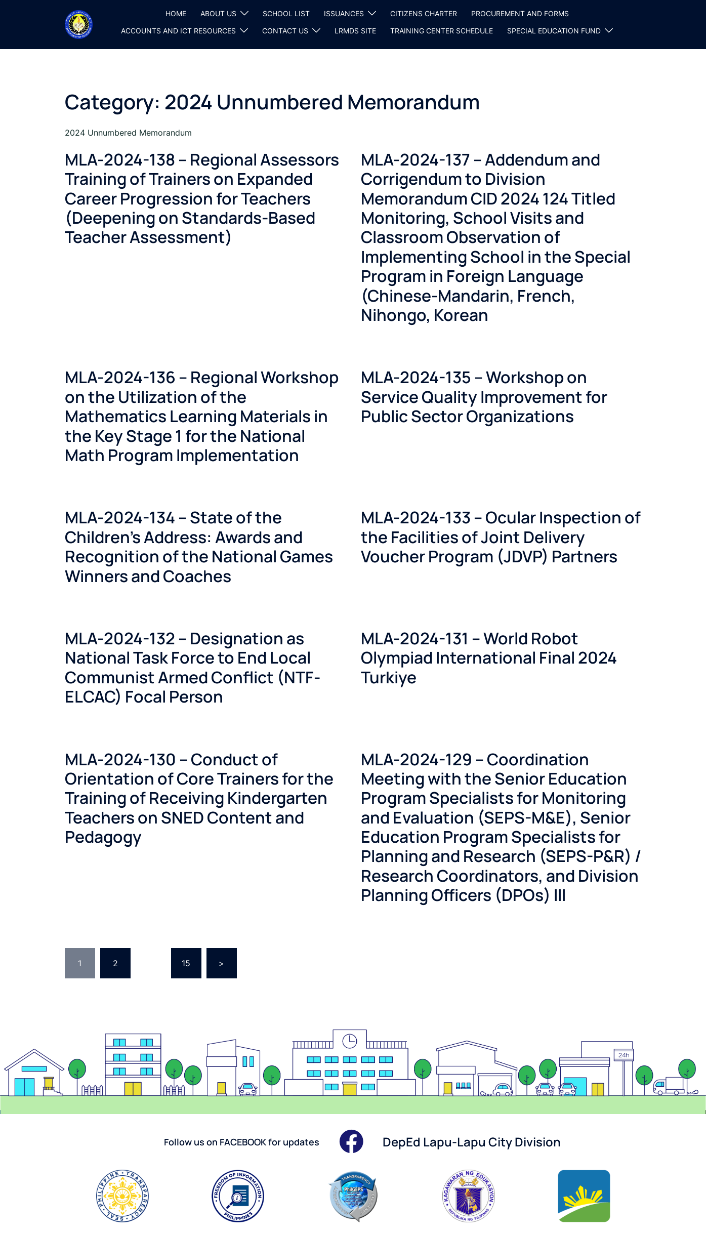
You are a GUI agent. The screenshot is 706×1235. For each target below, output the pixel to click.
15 (186, 963)
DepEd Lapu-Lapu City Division (472, 1141)
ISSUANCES (344, 13)
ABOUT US (218, 13)
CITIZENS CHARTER (423, 13)
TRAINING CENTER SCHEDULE (441, 30)
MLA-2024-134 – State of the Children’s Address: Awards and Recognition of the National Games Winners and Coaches (199, 546)
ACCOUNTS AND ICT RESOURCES (178, 30)
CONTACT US (285, 30)
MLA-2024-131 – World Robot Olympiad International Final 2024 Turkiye (489, 657)
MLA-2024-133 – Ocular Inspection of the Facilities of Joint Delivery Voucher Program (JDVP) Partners (501, 536)
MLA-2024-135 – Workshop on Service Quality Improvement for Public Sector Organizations (484, 396)
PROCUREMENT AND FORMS (520, 13)
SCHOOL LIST (286, 13)
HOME (175, 13)
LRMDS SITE (355, 30)
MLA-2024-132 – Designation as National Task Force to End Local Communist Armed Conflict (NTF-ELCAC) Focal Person (192, 667)
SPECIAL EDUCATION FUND (554, 30)
